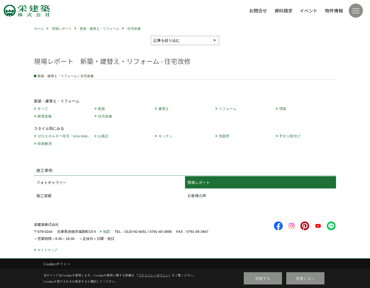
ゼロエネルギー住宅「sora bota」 (64, 136)
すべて (43, 109)
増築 (282, 109)
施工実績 (43, 195)
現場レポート (198, 182)
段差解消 (45, 144)
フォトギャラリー (51, 182)
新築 (101, 109)
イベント (309, 10)
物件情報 (334, 10)
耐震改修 (45, 116)
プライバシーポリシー (153, 275)
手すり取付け (289, 136)
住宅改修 (105, 116)
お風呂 (103, 136)
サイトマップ (47, 250)
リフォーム (227, 109)
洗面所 (224, 136)
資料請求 (283, 10)
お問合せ (258, 10)
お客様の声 (196, 195)
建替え (163, 109)
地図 (106, 232)
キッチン (165, 136)
